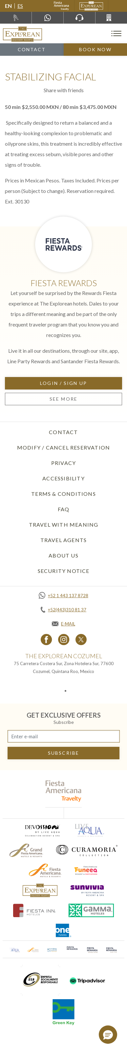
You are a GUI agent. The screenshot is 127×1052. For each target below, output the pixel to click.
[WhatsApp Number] (47, 18)
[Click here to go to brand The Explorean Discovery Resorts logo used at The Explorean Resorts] (40, 890)
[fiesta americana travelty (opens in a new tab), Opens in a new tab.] (63, 791)
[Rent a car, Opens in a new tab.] (16, 18)
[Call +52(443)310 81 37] (111, 18)
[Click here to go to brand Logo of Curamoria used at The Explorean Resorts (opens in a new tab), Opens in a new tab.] (86, 850)
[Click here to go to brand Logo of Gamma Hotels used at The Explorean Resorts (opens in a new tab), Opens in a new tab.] (91, 910)
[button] (108, 1034)
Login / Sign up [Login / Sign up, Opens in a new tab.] (63, 383)
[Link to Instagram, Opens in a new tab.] (64, 639)
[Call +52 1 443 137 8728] (63, 595)
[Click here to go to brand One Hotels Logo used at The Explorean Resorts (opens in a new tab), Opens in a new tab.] (64, 930)
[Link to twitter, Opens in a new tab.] (81, 639)
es (20, 6)
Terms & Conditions (63, 494)
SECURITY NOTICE (64, 571)
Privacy (63, 463)
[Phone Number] (79, 18)
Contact (32, 49)
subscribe (63, 753)
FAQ (64, 509)
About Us (63, 555)
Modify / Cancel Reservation (63, 447)
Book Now (95, 49)
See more (63, 399)
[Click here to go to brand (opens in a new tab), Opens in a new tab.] (42, 830)
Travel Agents (63, 540)
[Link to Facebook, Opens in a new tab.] (46, 639)
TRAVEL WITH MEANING (63, 524)
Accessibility (63, 478)
